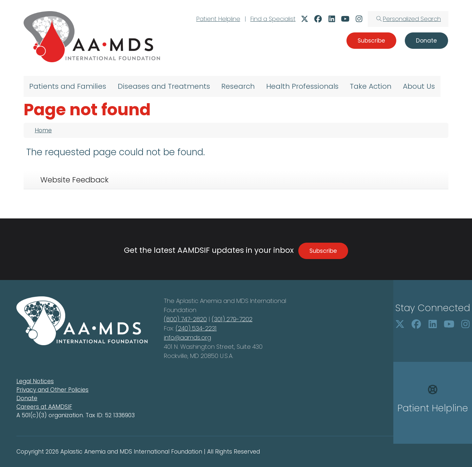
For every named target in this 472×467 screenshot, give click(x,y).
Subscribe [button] (371, 41)
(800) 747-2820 (185, 319)
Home (43, 130)
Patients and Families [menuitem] (67, 86)
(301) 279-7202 (232, 319)
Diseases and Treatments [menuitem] (164, 86)
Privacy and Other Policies (52, 390)
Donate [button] (426, 41)
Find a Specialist (273, 19)
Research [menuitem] (238, 86)
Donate (26, 398)
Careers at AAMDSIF (44, 407)
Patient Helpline (218, 19)
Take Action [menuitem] (370, 86)
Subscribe (323, 251)
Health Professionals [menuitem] (302, 86)
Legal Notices (35, 381)
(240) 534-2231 (196, 328)
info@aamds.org (187, 337)
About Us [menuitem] (419, 86)
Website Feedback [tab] (74, 180)
